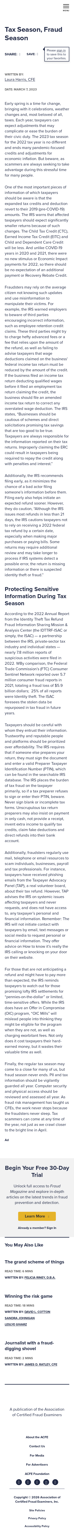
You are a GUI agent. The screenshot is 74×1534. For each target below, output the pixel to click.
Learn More (35, 1216)
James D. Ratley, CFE (40, 1364)
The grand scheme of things (34, 1262)
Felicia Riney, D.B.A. (39, 1278)
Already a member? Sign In (37, 1228)
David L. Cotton (37, 1312)
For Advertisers (37, 1465)
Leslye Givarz (16, 1324)
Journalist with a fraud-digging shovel (29, 1346)
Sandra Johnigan (20, 1318)
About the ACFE (37, 1437)
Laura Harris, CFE (20, 79)
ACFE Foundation (37, 1474)
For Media (37, 1456)
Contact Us (37, 1446)
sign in (61, 50)
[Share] (12, 54)
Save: (32, 54)
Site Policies (37, 1510)
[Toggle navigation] (66, 7)
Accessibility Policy (37, 1526)
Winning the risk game (28, 1296)
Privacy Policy (37, 1518)
